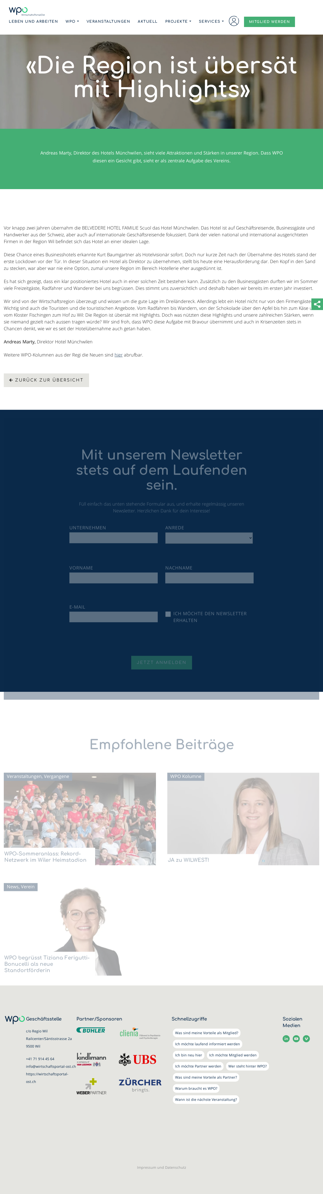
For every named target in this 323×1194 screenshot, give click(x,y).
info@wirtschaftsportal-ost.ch (51, 1066)
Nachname (179, 571)
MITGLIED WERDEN (269, 22)
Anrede (174, 531)
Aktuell (148, 21)
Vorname (81, 571)
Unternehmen (87, 531)
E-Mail (77, 610)
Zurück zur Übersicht (46, 380)
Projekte (176, 21)
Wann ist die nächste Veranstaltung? (206, 1099)
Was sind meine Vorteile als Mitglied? (206, 1032)
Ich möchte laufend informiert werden (207, 1043)
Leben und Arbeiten (33, 21)
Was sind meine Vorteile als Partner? (206, 1077)
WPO (71, 21)
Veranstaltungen (108, 21)
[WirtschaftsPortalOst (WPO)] (27, 11)
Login (234, 21)
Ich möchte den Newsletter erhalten (210, 620)
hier (119, 355)
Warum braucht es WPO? (196, 1088)
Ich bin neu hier (188, 1055)
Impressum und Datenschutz (161, 1167)
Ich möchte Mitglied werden (233, 1055)
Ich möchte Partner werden (198, 1066)
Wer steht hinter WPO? (247, 1066)
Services (210, 21)
